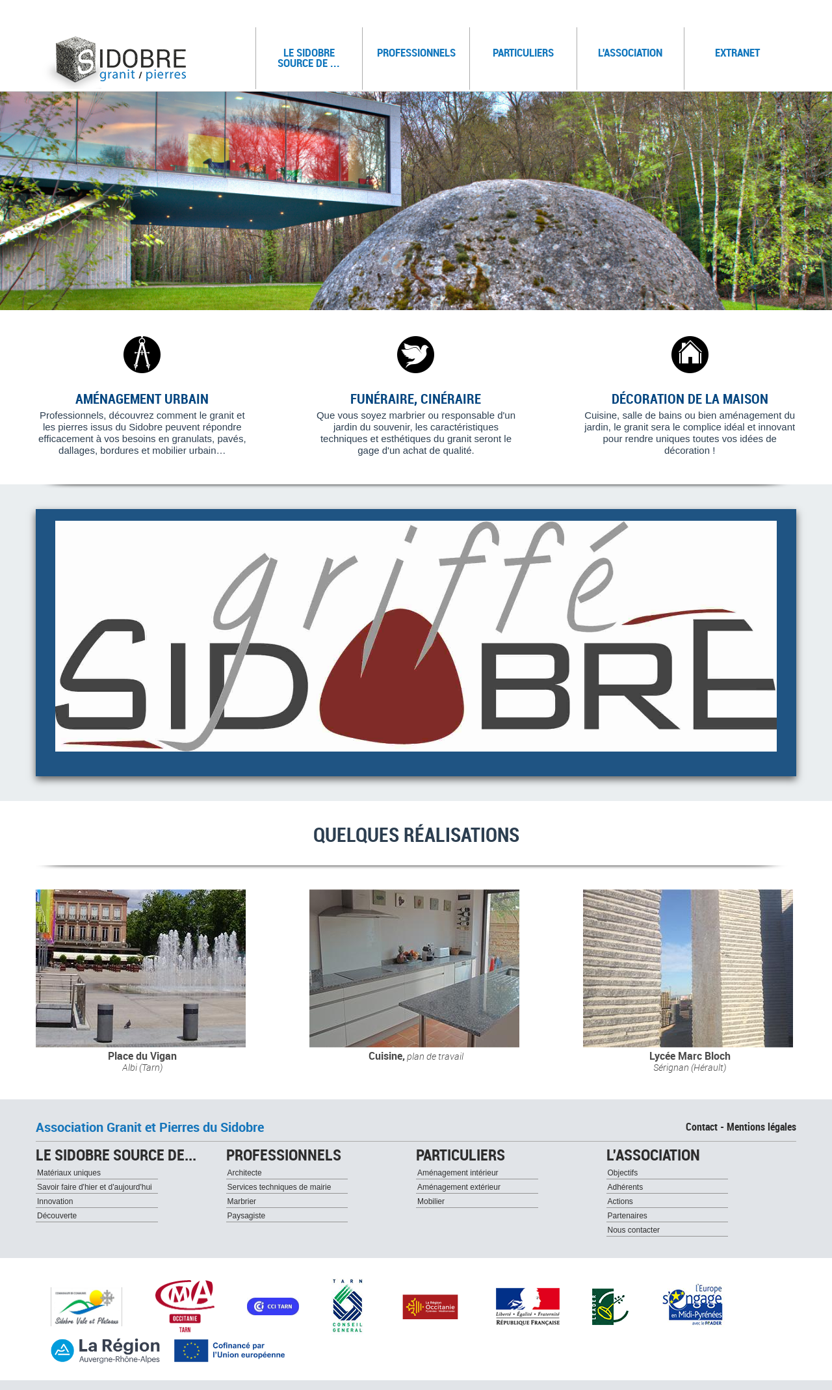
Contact (702, 1127)
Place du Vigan (142, 1056)
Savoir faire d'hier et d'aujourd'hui (94, 1187)
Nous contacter (634, 1230)
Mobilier (431, 1201)
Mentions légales (761, 1127)
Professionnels (418, 49)
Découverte (57, 1215)
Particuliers (530, 49)
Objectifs (623, 1172)
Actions (620, 1201)
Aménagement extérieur (458, 1187)
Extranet (737, 52)
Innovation (55, 1201)
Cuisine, (416, 1056)
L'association (635, 49)
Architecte (245, 1172)
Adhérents (626, 1187)
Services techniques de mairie (280, 1187)
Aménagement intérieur (458, 1172)
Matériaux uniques (69, 1172)
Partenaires (627, 1215)
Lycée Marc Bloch (690, 1056)
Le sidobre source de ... (315, 54)
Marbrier (242, 1201)
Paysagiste (247, 1215)
